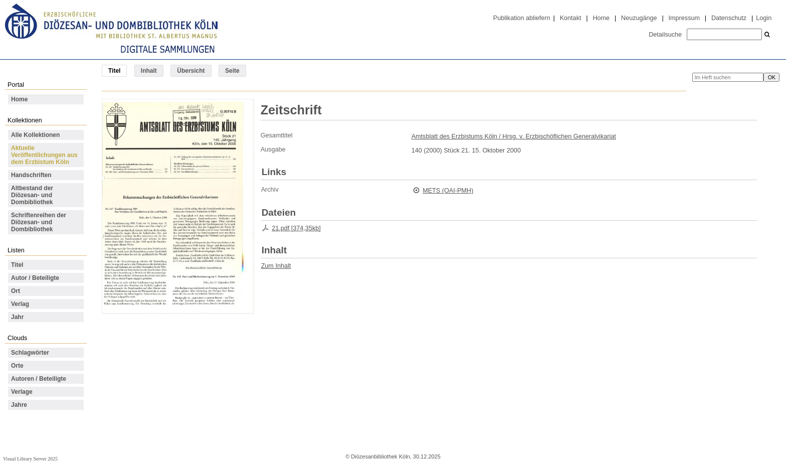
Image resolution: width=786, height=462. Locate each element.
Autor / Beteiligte (35, 277)
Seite (232, 70)
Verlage (22, 391)
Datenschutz (728, 18)
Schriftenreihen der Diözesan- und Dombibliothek (38, 222)
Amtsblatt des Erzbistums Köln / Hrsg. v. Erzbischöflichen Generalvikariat (514, 136)
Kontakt (570, 18)
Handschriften (31, 175)
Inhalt (149, 70)
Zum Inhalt (276, 265)
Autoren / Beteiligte (38, 378)
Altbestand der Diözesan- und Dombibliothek (32, 195)
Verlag (20, 303)
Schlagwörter (30, 352)
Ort (15, 290)
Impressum (684, 18)
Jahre (19, 404)
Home (601, 18)
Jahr (17, 317)
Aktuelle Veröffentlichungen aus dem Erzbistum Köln (44, 155)
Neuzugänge (639, 18)
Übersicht (191, 70)
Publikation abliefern (521, 18)
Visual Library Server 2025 (30, 458)
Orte (17, 365)
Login (763, 18)
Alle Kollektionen (35, 134)
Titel (17, 264)
